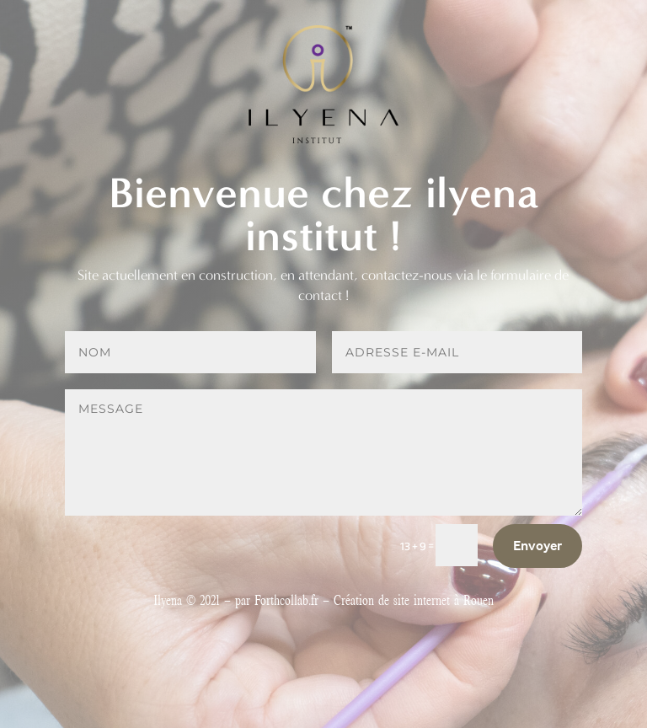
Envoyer (537, 545)
